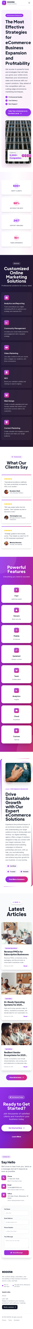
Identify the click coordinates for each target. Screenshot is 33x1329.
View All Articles (16, 1077)
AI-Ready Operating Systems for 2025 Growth (14, 1005)
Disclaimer (17, 1320)
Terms (10, 1320)
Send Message (16, 1253)
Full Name (7, 1209)
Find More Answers (16, 879)
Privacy (4, 1320)
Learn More (16, 1137)
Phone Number (8, 1227)
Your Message (8, 1236)
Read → (26, 966)
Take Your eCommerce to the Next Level (17, 112)
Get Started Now (16, 1128)
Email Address (8, 1218)
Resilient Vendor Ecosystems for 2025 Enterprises (15, 1055)
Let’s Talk (5, 1299)
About (4, 1296)
